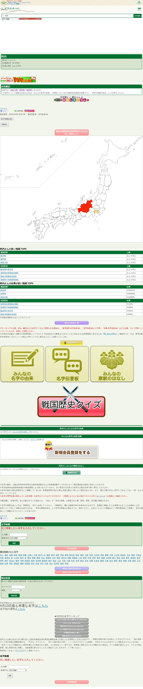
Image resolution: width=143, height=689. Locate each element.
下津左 (138, 555)
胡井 (62, 563)
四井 (22, 558)
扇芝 (57, 555)
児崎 (22, 561)
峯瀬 (20, 555)
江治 (138, 561)
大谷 (54, 558)
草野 (2, 561)
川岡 (129, 561)
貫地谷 (7, 558)
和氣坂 (74, 558)
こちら (101, 496)
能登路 (27, 561)
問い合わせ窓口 (109, 334)
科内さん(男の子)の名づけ (72, 568)
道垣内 (133, 558)
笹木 (86, 561)
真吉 (54, 561)
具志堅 (56, 563)
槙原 (15, 555)
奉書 (11, 555)
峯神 (17, 561)
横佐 (6, 555)
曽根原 (16, 563)
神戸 (50, 561)
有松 (11, 563)
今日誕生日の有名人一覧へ (72, 632)
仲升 (42, 563)
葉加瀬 (44, 561)
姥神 (33, 561)
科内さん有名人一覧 (72, 323)
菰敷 (106, 555)
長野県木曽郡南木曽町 (9, 273)
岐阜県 (29, 90)
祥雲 (91, 555)
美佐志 (64, 558)
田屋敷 (27, 563)
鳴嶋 (22, 563)
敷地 (66, 555)
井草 (77, 561)
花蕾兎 (48, 558)
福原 (134, 561)
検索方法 (5, 538)
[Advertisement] (67, 36)
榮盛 (102, 561)
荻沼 (53, 555)
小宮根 (108, 558)
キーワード (6, 587)
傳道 (58, 558)
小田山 (30, 555)
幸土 (51, 563)
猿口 (114, 558)
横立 (82, 561)
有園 (24, 555)
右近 (111, 561)
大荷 (111, 555)
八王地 (116, 555)
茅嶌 (94, 558)
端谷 (77, 555)
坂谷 (123, 558)
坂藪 (69, 558)
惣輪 (125, 561)
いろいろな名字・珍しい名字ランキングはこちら (71, 619)
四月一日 (41, 555)
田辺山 (12, 561)
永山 (43, 558)
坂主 (127, 558)
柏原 (85, 558)
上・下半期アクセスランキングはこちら (72, 629)
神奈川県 (14, 90)
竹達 (89, 558)
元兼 (106, 561)
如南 (2, 563)
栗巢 (48, 555)
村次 (33, 563)
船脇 (103, 558)
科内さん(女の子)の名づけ (72, 572)
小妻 (68, 561)
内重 (91, 561)
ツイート (3, 108)
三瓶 (86, 555)
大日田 (96, 555)
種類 (3, 590)
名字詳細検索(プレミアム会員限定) (30, 19)
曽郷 (34, 558)
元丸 (128, 555)
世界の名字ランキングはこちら (71, 636)
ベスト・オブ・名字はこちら (71, 623)
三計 (59, 561)
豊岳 (29, 558)
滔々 (2, 555)
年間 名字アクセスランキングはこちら (71, 626)
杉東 (6, 563)
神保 (102, 555)
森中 (6, 561)
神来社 (123, 555)
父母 (64, 561)
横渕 (120, 561)
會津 (82, 555)
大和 (35, 555)
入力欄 (4, 534)
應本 (98, 558)
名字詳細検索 (71, 548)
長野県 (22, 90)
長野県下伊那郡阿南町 (9, 280)
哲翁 (37, 563)
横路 (38, 558)
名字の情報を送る (7, 119)
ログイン (33, 439)
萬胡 (133, 555)
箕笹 (118, 558)
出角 (46, 563)
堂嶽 (62, 555)
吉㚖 (73, 561)
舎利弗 (38, 561)
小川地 (16, 558)
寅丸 (138, 558)
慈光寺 (72, 555)
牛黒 (2, 558)
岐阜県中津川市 (7, 269)
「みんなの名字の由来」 (20, 432)
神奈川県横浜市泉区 (9, 276)
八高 (80, 558)
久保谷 (96, 561)
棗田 (116, 561)
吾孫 (66, 563)
